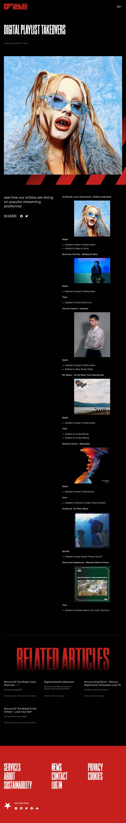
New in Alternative (85, 244)
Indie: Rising (82, 438)
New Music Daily (84, 369)
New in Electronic (84, 491)
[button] (119, 6)
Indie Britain (82, 434)
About (9, 776)
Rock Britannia (83, 302)
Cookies (95, 776)
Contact (60, 776)
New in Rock (82, 248)
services (12, 767)
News (57, 767)
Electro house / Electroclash (90, 502)
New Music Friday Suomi (88, 556)
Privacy (95, 767)
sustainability (18, 785)
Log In (57, 785)
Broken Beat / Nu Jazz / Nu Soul (92, 610)
